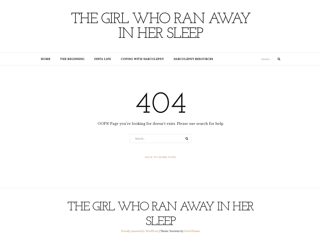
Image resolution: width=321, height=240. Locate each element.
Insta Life (102, 59)
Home (45, 59)
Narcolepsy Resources (193, 59)
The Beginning (72, 59)
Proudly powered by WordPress (140, 231)
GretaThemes (192, 231)
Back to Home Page (160, 157)
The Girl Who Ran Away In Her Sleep (160, 27)
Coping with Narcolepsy (142, 59)
